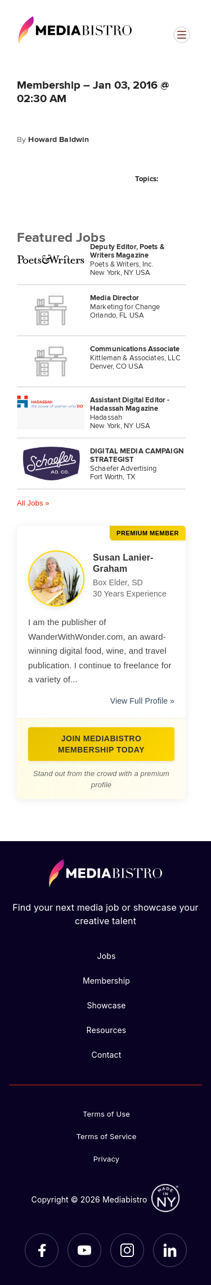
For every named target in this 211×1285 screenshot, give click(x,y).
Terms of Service (107, 1136)
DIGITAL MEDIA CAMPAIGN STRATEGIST (136, 455)
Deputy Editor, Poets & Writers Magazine (127, 251)
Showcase (106, 1005)
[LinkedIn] (170, 1250)
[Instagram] (127, 1250)
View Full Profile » (142, 700)
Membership (106, 980)
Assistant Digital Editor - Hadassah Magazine (129, 404)
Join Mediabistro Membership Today (101, 744)
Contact (107, 1054)
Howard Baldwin (58, 139)
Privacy (106, 1158)
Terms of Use (106, 1113)
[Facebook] (42, 1250)
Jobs (106, 956)
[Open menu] (181, 34)
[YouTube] (84, 1250)
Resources (107, 1030)
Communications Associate (134, 348)
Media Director (114, 297)
